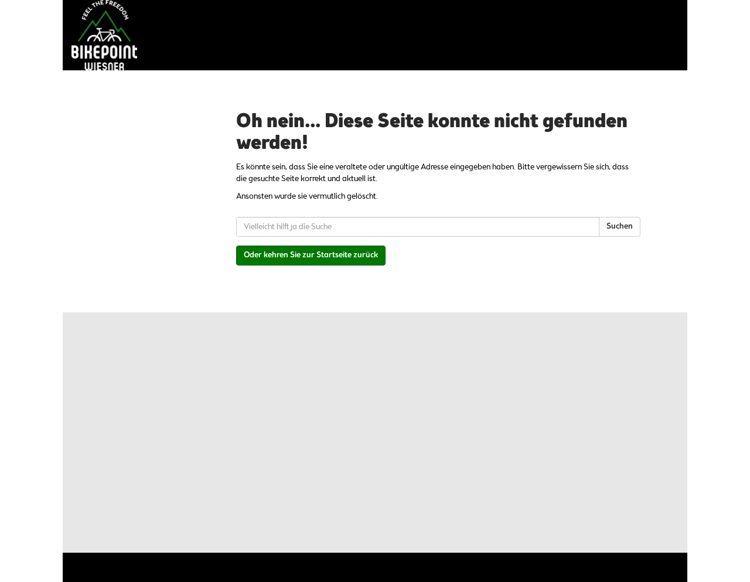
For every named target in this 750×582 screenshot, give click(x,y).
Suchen (619, 226)
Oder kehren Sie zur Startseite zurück (311, 255)
